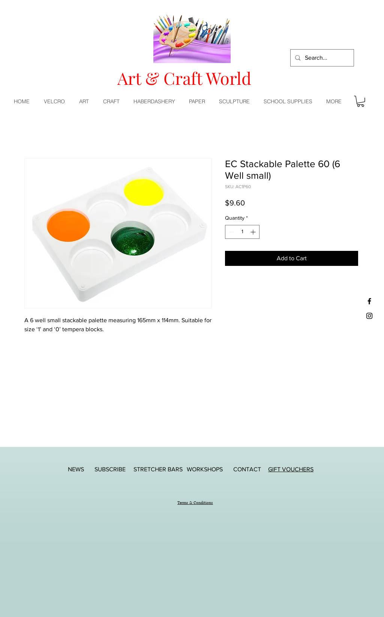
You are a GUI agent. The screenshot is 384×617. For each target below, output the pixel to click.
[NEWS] (75, 469)
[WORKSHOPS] (204, 469)
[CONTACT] (247, 469)
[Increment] (253, 231)
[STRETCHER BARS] (158, 469)
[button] (86, 101)
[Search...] (321, 58)
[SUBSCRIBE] (110, 469)
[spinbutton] (242, 231)
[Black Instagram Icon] (369, 316)
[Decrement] (231, 231)
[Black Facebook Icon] (369, 301)
